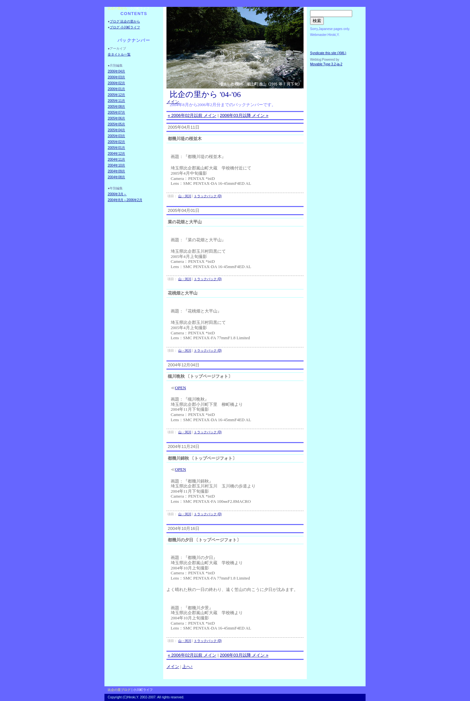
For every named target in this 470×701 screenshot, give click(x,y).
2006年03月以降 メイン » (244, 115)
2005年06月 (116, 118)
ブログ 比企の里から (125, 21)
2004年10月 (116, 165)
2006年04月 (116, 71)
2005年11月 (116, 101)
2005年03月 (116, 136)
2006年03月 (116, 77)
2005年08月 (116, 106)
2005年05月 (116, 124)
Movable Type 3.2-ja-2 (326, 64)
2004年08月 (116, 177)
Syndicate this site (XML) (328, 53)
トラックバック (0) (208, 196)
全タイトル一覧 (119, 54)
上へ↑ (187, 666)
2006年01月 (116, 89)
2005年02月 (116, 142)
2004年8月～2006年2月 (125, 200)
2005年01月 (116, 148)
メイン (172, 101)
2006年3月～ (117, 194)
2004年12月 (116, 153)
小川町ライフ (139, 8)
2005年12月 (116, 95)
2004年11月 (116, 159)
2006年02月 (116, 83)
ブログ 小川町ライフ (125, 27)
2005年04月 (116, 130)
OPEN (180, 387)
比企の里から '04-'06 (205, 94)
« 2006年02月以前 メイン (192, 115)
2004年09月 (116, 171)
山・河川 (184, 196)
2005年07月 (116, 112)
